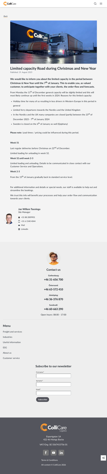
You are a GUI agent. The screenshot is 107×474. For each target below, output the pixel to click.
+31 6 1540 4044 (28, 221)
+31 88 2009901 (28, 217)
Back (6, 16)
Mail (23, 225)
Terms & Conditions (49, 460)
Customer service (11, 358)
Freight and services (12, 332)
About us (7, 353)
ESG (5, 348)
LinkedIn (24, 229)
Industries (7, 337)
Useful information (12, 342)
